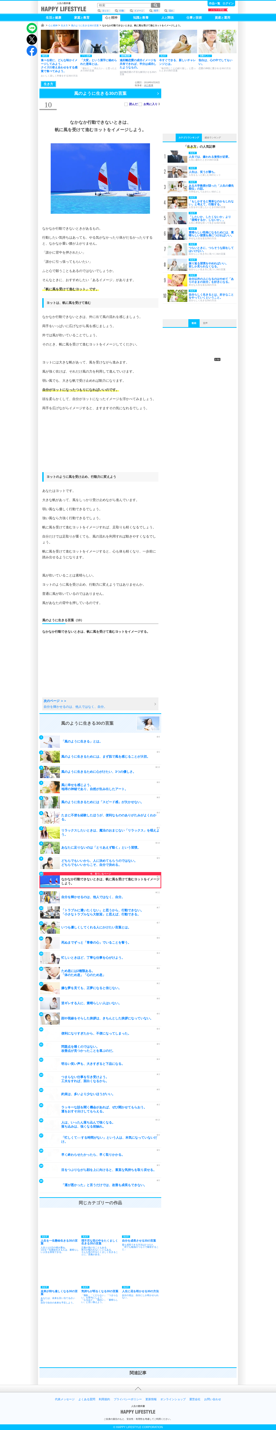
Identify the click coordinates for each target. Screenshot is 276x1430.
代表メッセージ (65, 1399)
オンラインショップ (173, 1399)
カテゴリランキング (188, 137)
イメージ (138, 10)
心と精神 (53, 25)
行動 (121, 10)
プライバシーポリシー (128, 1399)
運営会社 (194, 1399)
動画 (194, 323)
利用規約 (104, 1399)
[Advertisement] (100, 444)
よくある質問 (86, 1399)
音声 (205, 323)
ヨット (105, 10)
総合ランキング (213, 137)
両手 (156, 10)
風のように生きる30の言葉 (85, 25)
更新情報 (151, 1399)
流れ (171, 10)
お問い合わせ (212, 1399)
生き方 (64, 25)
